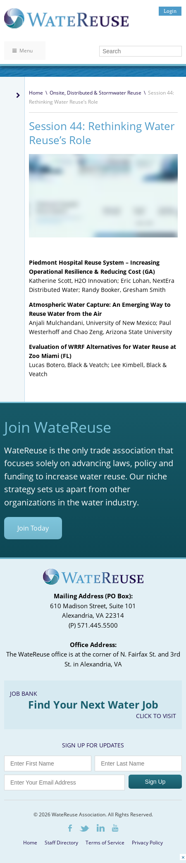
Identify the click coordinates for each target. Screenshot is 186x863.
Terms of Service (105, 842)
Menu (22, 50)
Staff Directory (61, 842)
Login (170, 11)
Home (36, 92)
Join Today (33, 528)
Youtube (115, 828)
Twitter (84, 828)
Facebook (70, 828)
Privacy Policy (147, 842)
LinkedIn (101, 828)
